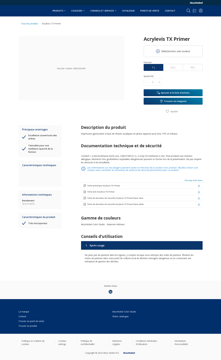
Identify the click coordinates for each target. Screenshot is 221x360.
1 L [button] (153, 67)
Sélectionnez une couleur (173, 51)
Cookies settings (62, 342)
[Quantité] (153, 82)
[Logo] (27, 9)
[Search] (188, 10)
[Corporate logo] (196, 3)
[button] (201, 10)
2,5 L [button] (173, 67)
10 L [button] (192, 67)
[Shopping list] (194, 10)
